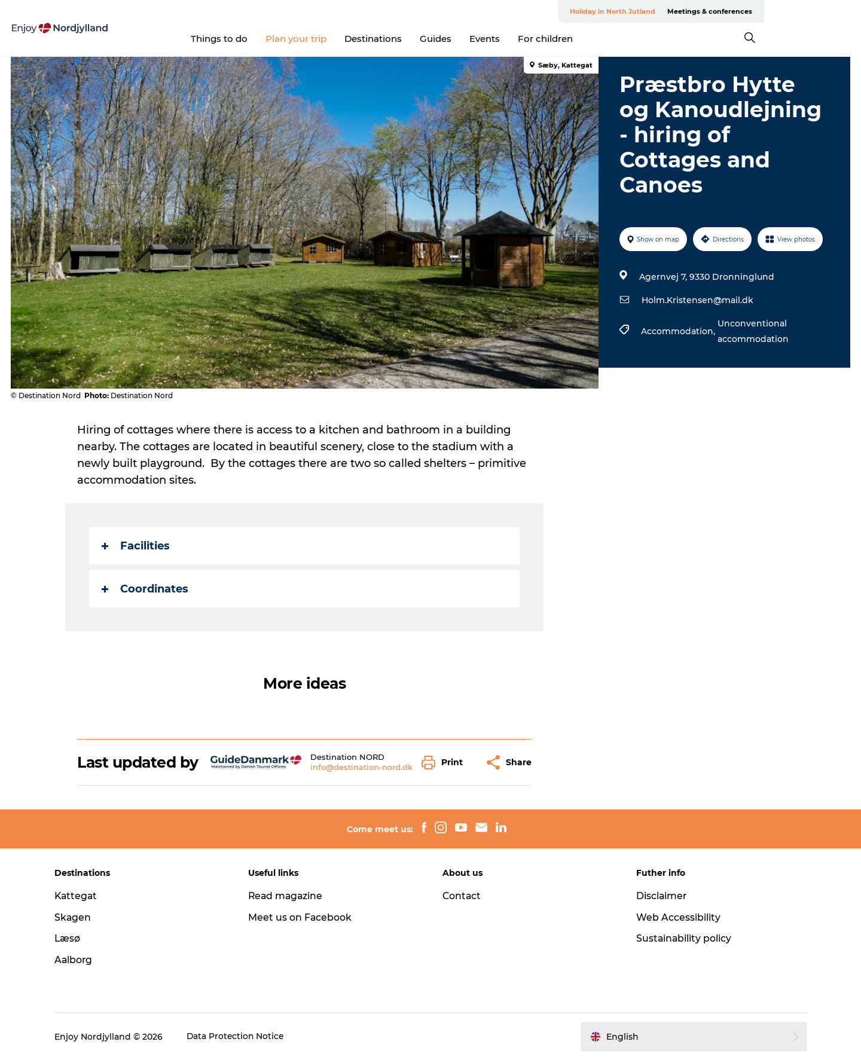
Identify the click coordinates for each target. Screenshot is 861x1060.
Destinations (422, 38)
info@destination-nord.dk (361, 767)
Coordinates (145, 588)
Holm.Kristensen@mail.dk (697, 300)
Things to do (268, 38)
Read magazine (289, 896)
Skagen (78, 917)
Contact (462, 896)
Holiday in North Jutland (709, 11)
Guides (484, 38)
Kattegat (82, 896)
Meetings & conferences (806, 11)
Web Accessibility (676, 917)
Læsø (73, 938)
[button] (445, 762)
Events (533, 38)
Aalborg (79, 960)
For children (594, 38)
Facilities (136, 545)
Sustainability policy (682, 938)
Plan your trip (345, 38)
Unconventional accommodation (752, 331)
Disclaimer (659, 896)
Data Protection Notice (241, 1036)
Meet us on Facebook (303, 917)
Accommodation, (678, 331)
